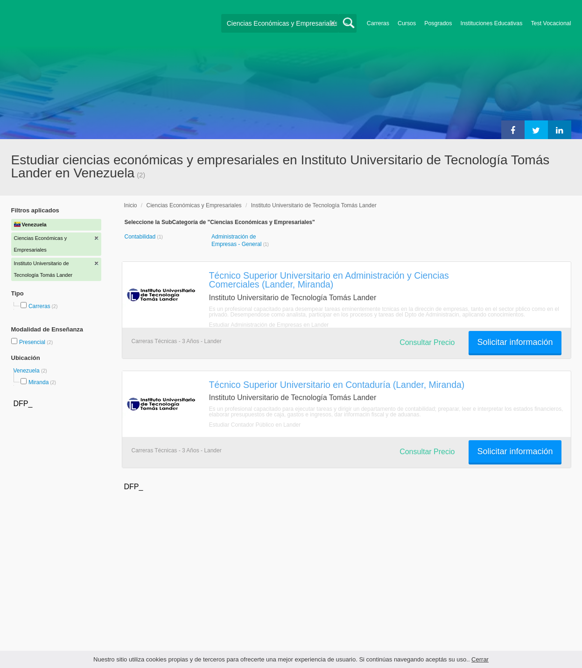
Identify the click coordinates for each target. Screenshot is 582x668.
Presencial (33, 342)
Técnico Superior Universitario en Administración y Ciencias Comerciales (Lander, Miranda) (329, 279)
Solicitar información (515, 342)
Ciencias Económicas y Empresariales (194, 205)
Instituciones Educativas (491, 23)
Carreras (378, 23)
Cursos (407, 23)
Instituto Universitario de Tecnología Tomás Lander (314, 205)
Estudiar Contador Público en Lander (255, 425)
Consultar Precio (427, 342)
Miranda (38, 382)
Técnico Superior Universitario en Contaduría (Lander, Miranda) (337, 385)
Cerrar (480, 659)
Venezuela (27, 370)
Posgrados (438, 23)
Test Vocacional (551, 23)
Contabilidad (141, 236)
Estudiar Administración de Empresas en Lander (269, 325)
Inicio (130, 205)
